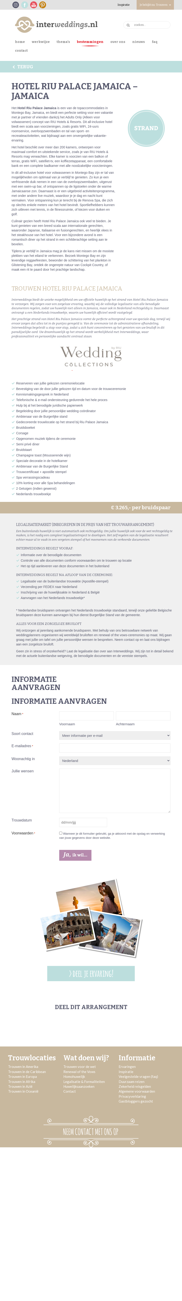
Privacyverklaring (132, 1096)
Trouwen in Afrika (21, 1081)
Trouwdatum (22, 820)
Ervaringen (127, 1066)
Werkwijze (41, 42)
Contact (21, 51)
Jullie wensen (23, 771)
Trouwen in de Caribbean (27, 1072)
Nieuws (138, 42)
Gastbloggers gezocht (136, 1101)
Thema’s (63, 42)
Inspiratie (123, 4)
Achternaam (125, 724)
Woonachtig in (23, 759)
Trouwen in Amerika (23, 1066)
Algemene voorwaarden (137, 1091)
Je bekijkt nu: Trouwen (155, 4)
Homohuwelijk (74, 1076)
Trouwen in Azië (20, 1086)
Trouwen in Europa (22, 1076)
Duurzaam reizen (131, 1081)
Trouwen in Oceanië (23, 1091)
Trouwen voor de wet (79, 1066)
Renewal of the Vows (79, 1072)
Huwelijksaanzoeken (78, 1086)
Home (20, 42)
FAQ (155, 42)
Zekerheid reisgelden (135, 1086)
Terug (22, 66)
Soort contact (22, 734)
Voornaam (67, 724)
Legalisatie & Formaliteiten (84, 1081)
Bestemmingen (90, 42)
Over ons (117, 42)
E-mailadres (22, 746)
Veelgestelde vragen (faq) (138, 1076)
